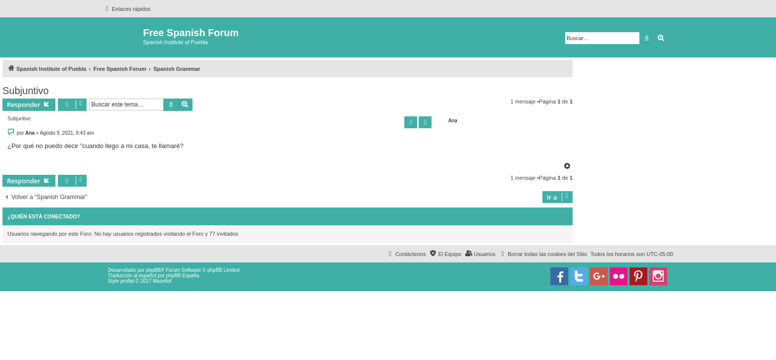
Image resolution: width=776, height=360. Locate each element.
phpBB (153, 270)
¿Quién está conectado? (43, 216)
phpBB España (182, 275)
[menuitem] (543, 254)
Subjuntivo (25, 90)
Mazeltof (162, 281)
